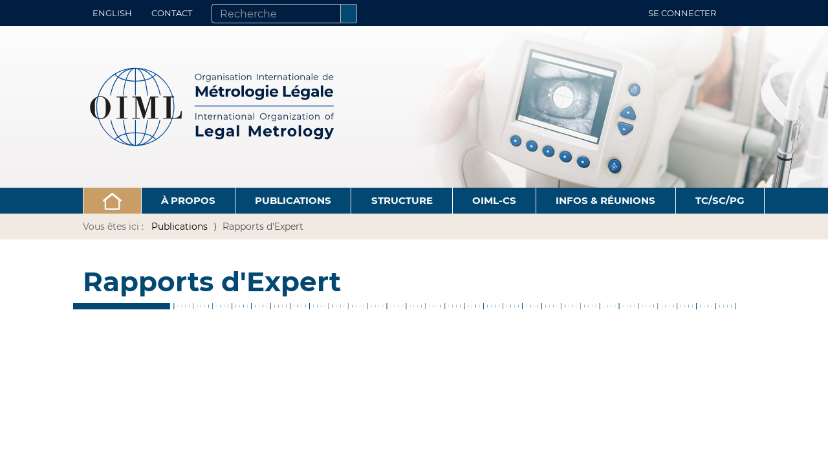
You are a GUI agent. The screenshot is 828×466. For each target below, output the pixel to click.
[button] (112, 201)
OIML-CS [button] (494, 200)
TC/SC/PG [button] (720, 200)
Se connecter (682, 13)
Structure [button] (402, 200)
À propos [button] (188, 200)
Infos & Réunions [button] (605, 200)
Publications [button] (293, 200)
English (112, 13)
